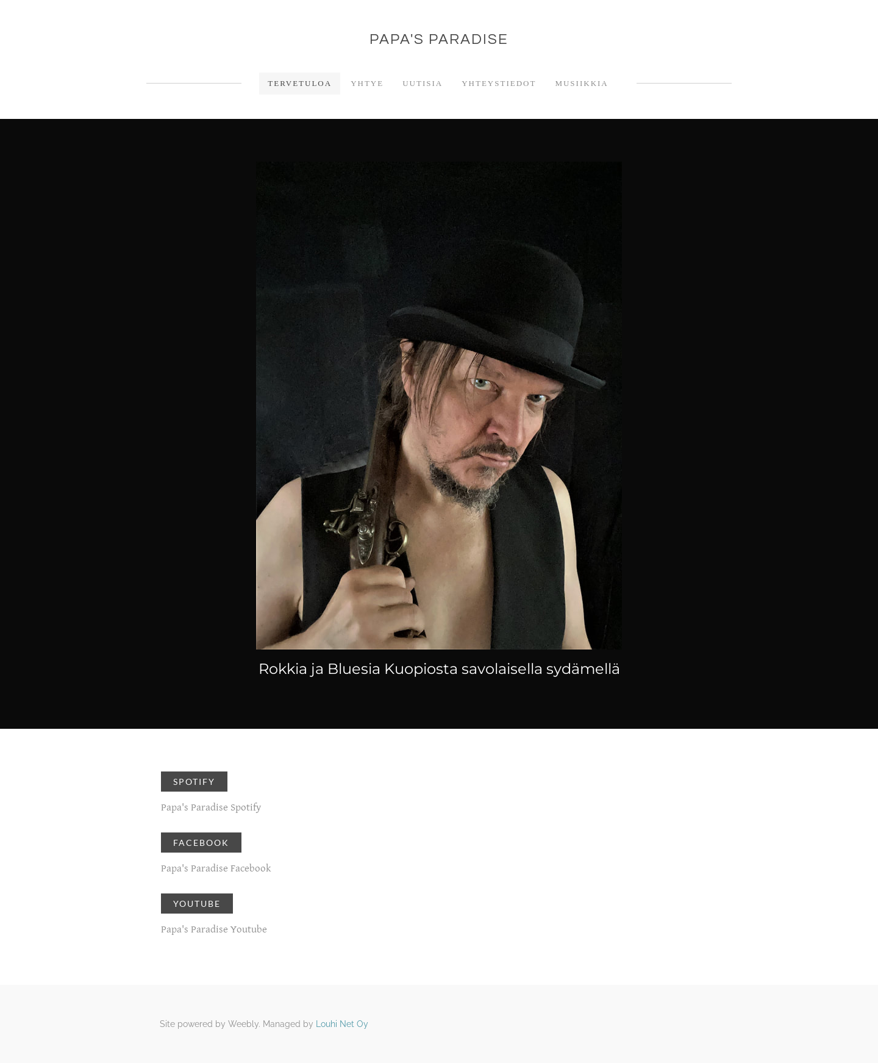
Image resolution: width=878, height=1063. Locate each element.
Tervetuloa (300, 83)
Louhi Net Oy (342, 1024)
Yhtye (367, 83)
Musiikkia (581, 83)
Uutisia (422, 83)
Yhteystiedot (499, 83)
